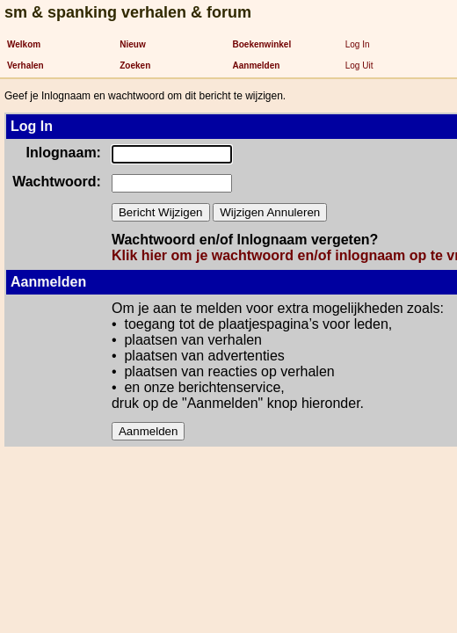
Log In (357, 44)
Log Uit (359, 65)
